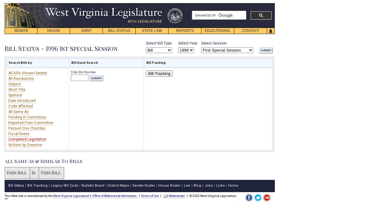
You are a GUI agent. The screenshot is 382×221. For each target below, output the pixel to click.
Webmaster (174, 196)
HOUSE (53, 31)
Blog (197, 186)
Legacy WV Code (64, 186)
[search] (218, 15)
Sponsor (15, 95)
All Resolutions (21, 78)
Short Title (16, 89)
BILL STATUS (119, 31)
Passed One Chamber (26, 128)
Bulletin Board (93, 186)
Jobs (209, 186)
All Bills (15, 73)
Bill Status (16, 186)
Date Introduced (22, 101)
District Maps (118, 186)
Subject (14, 84)
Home (233, 186)
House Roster (169, 186)
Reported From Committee (30, 123)
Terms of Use (150, 196)
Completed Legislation (27, 139)
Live (187, 186)
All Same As (18, 112)
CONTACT (250, 31)
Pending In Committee (27, 117)
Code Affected (20, 106)
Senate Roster (143, 186)
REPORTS (185, 31)
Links (220, 186)
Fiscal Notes (18, 134)
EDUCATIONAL (218, 31)
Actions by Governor (25, 145)
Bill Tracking (159, 73)
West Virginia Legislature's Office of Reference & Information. (95, 196)
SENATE (21, 31)
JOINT (86, 31)
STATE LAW (152, 31)
